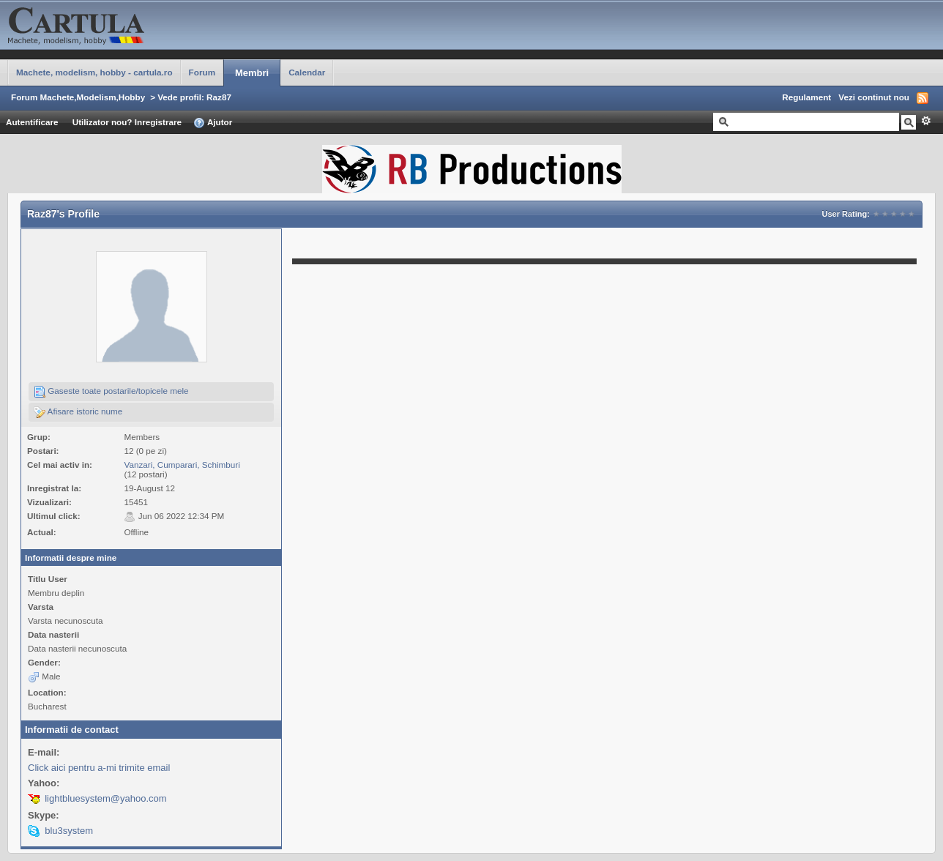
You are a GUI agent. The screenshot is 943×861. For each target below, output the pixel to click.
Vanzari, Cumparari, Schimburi (181, 464)
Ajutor (212, 123)
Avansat (926, 120)
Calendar (306, 72)
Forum (202, 72)
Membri (252, 72)
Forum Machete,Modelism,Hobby (78, 97)
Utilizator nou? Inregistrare (127, 122)
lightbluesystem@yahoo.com (105, 798)
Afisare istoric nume (78, 412)
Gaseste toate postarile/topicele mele (111, 392)
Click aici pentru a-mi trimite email (99, 767)
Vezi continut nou (873, 97)
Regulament (806, 97)
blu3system (69, 830)
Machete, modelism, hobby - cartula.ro (94, 72)
